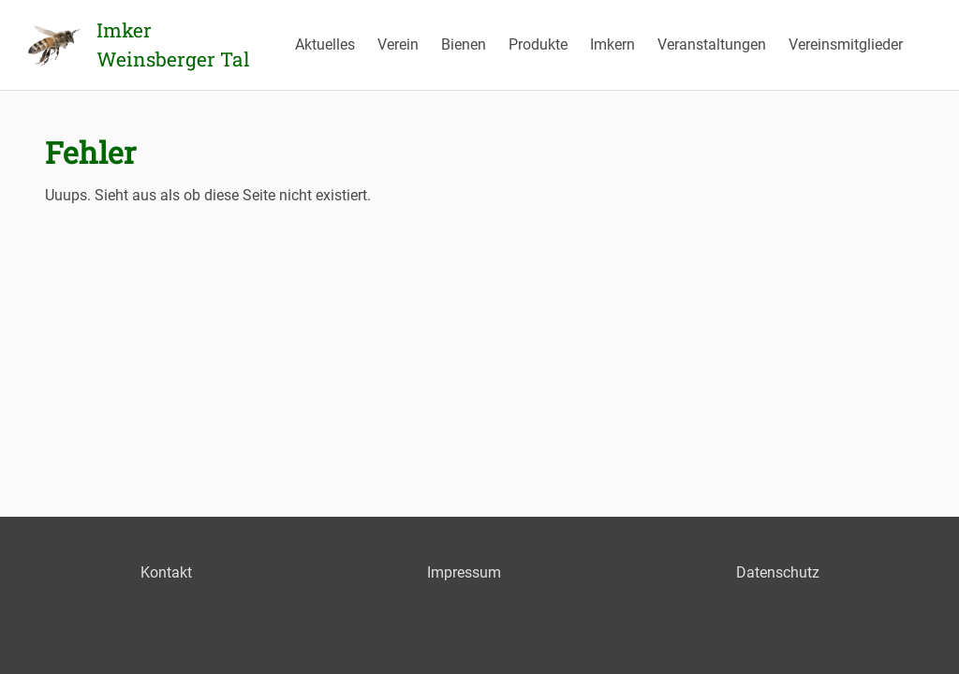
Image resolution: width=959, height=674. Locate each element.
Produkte (538, 44)
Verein (398, 44)
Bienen (463, 44)
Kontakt (166, 572)
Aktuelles (325, 44)
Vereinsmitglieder (846, 44)
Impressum (464, 572)
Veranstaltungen (711, 44)
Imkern (612, 44)
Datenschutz (777, 572)
